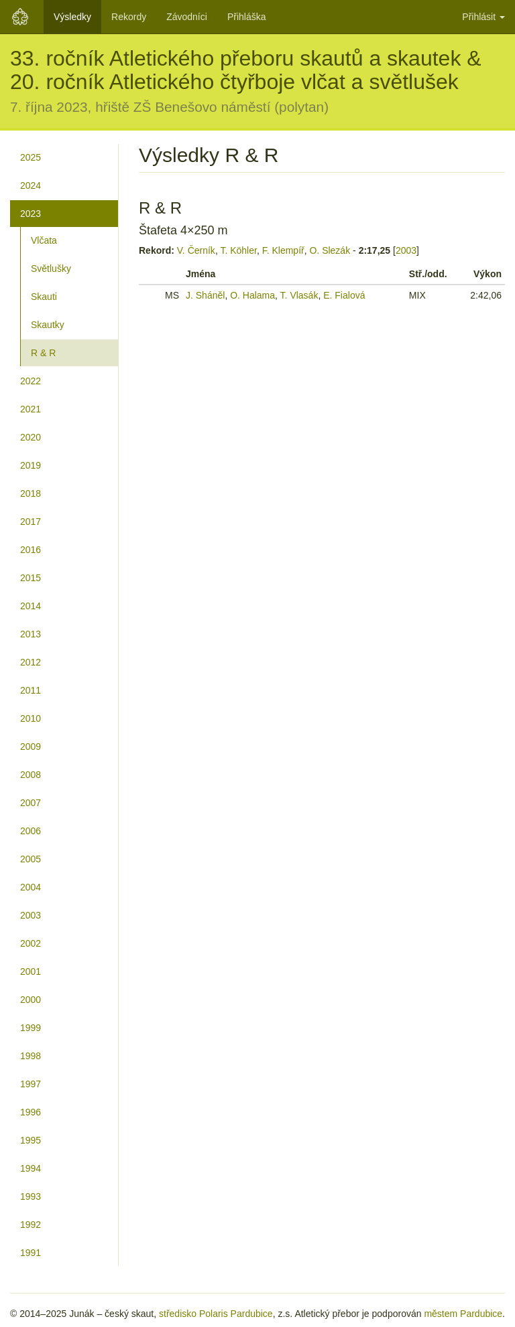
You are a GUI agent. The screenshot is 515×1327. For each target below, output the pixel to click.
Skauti (44, 296)
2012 (30, 662)
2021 (30, 409)
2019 (30, 465)
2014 (30, 606)
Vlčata (44, 240)
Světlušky (51, 268)
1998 (30, 1055)
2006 (30, 831)
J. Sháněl (205, 295)
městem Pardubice (463, 1313)
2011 (30, 690)
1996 (30, 1112)
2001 (30, 971)
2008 (30, 774)
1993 (30, 1196)
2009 (30, 746)
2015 (30, 577)
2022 (30, 381)
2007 (30, 802)
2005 (30, 859)
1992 (30, 1224)
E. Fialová (344, 295)
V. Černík (196, 250)
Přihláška (246, 16)
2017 (30, 521)
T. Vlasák (299, 295)
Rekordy (128, 16)
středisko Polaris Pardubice (216, 1313)
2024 (30, 185)
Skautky (47, 324)
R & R (43, 352)
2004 (30, 887)
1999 (30, 1027)
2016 (30, 549)
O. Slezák (329, 250)
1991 (30, 1252)
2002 (30, 943)
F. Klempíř (283, 250)
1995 (30, 1140)
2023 (30, 213)
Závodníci (186, 16)
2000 (30, 999)
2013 (30, 634)
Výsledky (72, 16)
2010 (30, 718)
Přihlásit (483, 16)
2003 (30, 915)
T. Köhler (238, 250)
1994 (30, 1168)
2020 (30, 437)
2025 (30, 157)
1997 (30, 1084)
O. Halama (252, 295)
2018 (30, 493)
